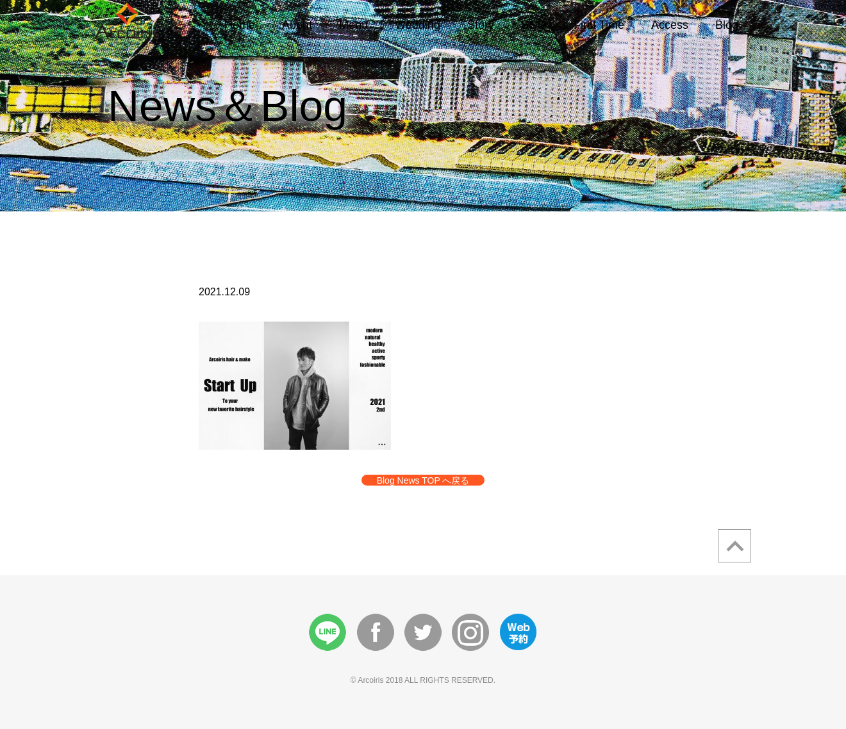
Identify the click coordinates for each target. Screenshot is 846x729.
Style (534, 25)
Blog (726, 25)
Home (239, 25)
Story (480, 25)
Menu (353, 25)
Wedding (417, 25)
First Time (599, 25)
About (297, 25)
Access (669, 25)
